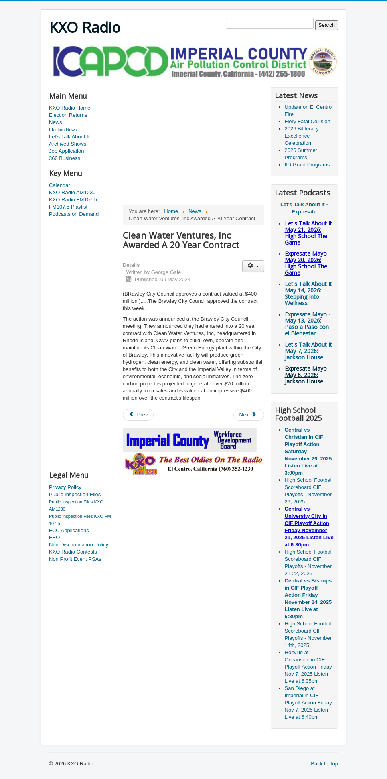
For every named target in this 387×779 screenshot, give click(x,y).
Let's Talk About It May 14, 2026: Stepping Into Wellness (308, 293)
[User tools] (253, 266)
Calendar (59, 185)
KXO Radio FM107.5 (73, 200)
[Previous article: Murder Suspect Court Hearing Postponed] (138, 415)
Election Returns (68, 115)
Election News (63, 129)
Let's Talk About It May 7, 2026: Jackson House (308, 351)
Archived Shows (67, 144)
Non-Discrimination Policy (78, 545)
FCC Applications (69, 530)
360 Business (64, 158)
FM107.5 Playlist (68, 207)
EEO (54, 537)
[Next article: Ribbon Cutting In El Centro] (249, 415)
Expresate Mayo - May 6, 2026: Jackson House (307, 375)
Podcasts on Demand (74, 214)
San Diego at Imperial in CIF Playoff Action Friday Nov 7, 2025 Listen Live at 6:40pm (308, 702)
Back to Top (324, 764)
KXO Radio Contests (73, 552)
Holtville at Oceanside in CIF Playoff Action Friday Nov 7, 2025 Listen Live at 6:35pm (308, 666)
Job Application (66, 151)
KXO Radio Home (69, 108)
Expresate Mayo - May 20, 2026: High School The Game (307, 263)
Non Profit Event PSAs (75, 559)
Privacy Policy (65, 487)
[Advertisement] (194, 82)
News (55, 122)
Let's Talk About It (69, 137)
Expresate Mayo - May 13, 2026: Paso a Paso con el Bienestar (307, 323)
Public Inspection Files (75, 494)
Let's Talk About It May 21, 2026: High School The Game (308, 232)
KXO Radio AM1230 (72, 192)
